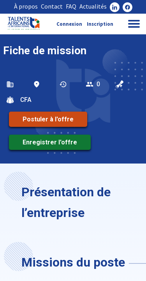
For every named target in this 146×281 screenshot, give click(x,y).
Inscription (100, 24)
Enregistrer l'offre (50, 142)
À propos (26, 6)
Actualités (93, 6)
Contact (52, 6)
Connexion (69, 24)
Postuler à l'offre (48, 119)
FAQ (71, 6)
